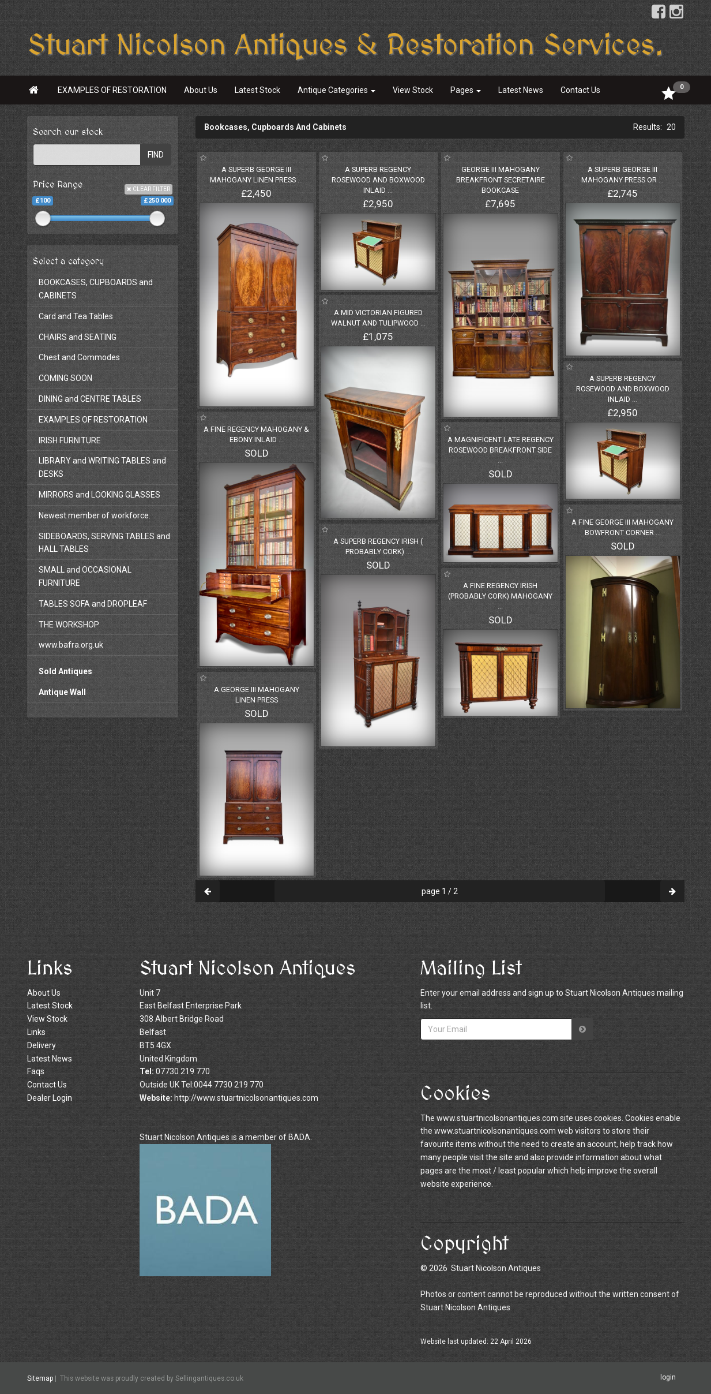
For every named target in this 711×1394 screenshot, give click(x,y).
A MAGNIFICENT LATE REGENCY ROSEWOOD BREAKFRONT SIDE (500, 450)
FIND (156, 154)
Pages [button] (465, 90)
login (668, 1378)
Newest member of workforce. (95, 515)
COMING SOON (65, 378)
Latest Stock (257, 90)
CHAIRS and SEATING (77, 337)
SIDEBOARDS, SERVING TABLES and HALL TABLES (104, 543)
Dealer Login (49, 1098)
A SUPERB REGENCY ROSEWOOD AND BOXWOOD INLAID (378, 180)
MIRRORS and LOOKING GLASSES (99, 494)
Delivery (41, 1045)
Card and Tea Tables (76, 316)
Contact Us (580, 90)
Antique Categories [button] (336, 90)
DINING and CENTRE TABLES (90, 398)
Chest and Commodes (79, 357)
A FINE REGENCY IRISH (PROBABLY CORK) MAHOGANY (500, 596)
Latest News (520, 90)
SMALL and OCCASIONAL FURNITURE (85, 576)
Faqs (35, 1071)
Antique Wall (62, 692)
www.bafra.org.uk (71, 644)
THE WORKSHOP (69, 624)
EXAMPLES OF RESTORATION (112, 90)
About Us (200, 90)
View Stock (413, 90)
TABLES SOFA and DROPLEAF (93, 603)
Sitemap (40, 1378)
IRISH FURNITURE (70, 440)
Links (36, 1032)
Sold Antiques (65, 671)
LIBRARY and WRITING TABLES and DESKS (102, 467)
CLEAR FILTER (148, 189)
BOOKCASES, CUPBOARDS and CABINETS (96, 289)
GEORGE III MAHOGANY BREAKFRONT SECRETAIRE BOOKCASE (500, 180)
